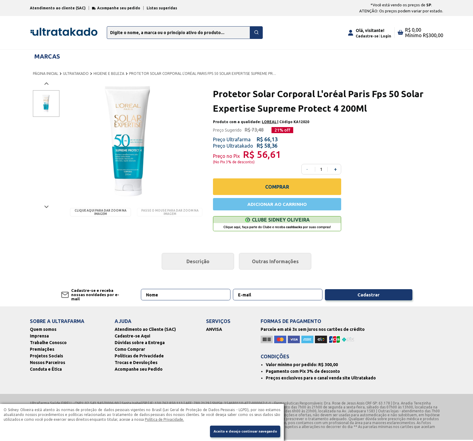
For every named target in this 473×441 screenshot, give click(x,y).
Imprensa (39, 337)
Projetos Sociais (46, 357)
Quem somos (43, 330)
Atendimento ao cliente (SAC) (58, 8)
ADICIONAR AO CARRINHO (277, 204)
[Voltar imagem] (46, 83)
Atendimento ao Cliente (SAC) (145, 330)
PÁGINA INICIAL (45, 73)
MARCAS (47, 56)
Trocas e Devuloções (136, 363)
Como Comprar (130, 350)
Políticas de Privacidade (139, 357)
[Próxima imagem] (46, 206)
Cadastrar (382, 296)
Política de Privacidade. (164, 418)
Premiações (42, 350)
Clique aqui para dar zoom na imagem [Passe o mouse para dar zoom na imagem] (100, 212)
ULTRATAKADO (76, 73)
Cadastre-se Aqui (132, 337)
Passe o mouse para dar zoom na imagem (169, 212)
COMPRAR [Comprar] (277, 187)
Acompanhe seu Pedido (139, 370)
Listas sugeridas (162, 8)
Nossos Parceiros (47, 363)
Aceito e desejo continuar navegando (241, 431)
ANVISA (214, 330)
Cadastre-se (367, 36)
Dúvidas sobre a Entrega (140, 343)
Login (386, 36)
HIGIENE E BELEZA (109, 73)
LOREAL (269, 122)
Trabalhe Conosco (48, 343)
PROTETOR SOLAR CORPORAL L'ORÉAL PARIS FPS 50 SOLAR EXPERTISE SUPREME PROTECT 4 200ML (203, 73)
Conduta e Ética (46, 370)
